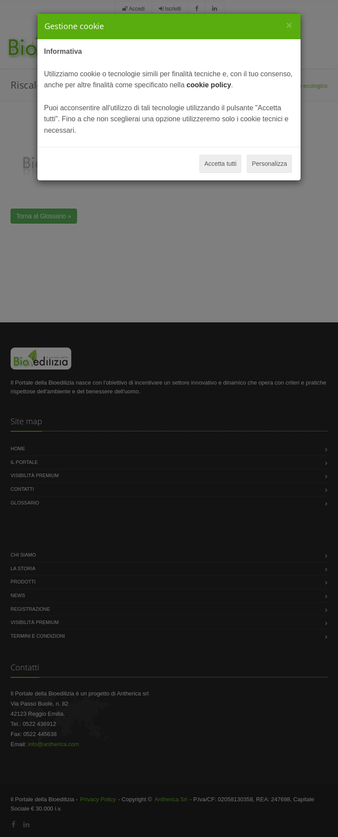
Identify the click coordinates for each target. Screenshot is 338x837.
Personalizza (269, 163)
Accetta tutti (220, 163)
